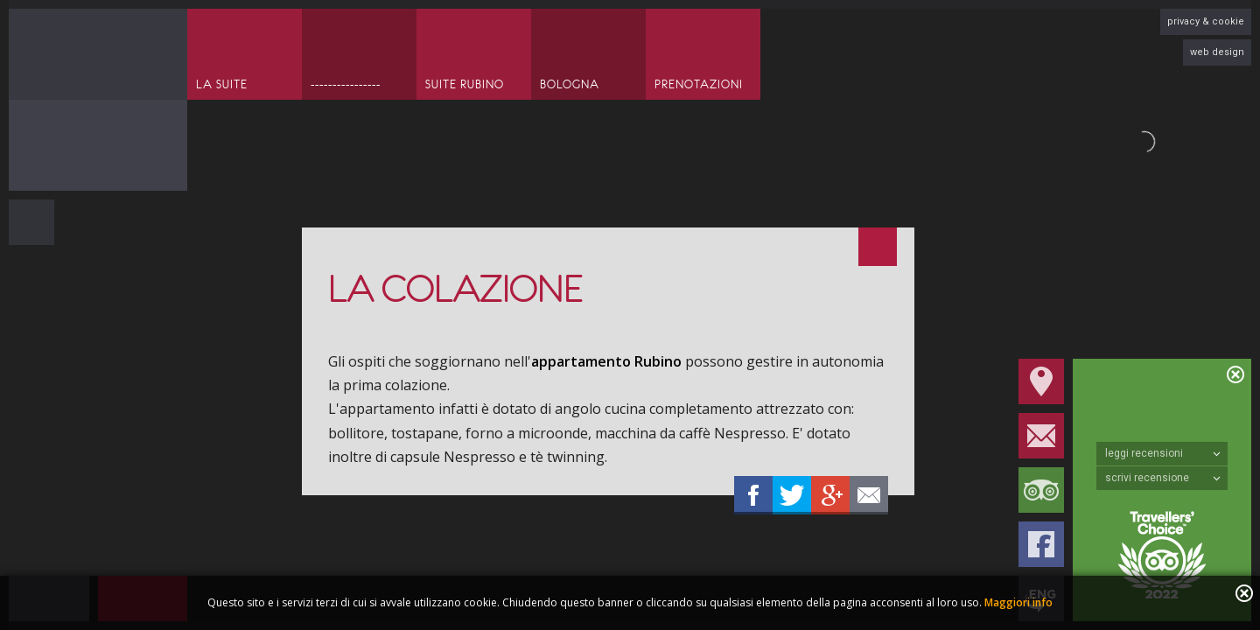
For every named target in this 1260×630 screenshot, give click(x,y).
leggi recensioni (1163, 453)
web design (1217, 52)
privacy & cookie (1205, 21)
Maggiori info (1018, 602)
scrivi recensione (1163, 478)
